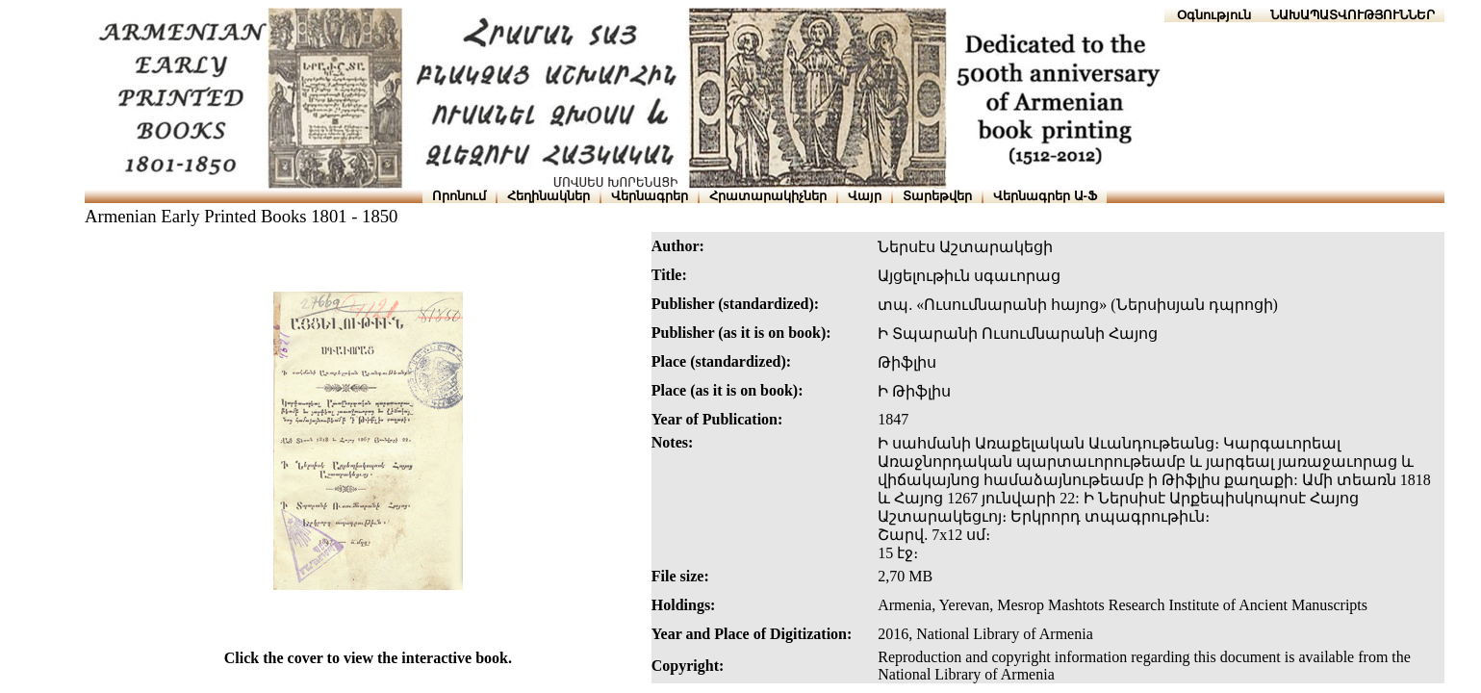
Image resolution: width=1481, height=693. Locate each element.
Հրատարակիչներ (768, 196)
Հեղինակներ (548, 196)
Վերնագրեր (649, 196)
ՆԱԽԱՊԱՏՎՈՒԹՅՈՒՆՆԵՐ (1352, 15)
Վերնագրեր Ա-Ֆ (1045, 196)
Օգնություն (1214, 15)
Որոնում (459, 196)
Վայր (864, 196)
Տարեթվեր (937, 196)
